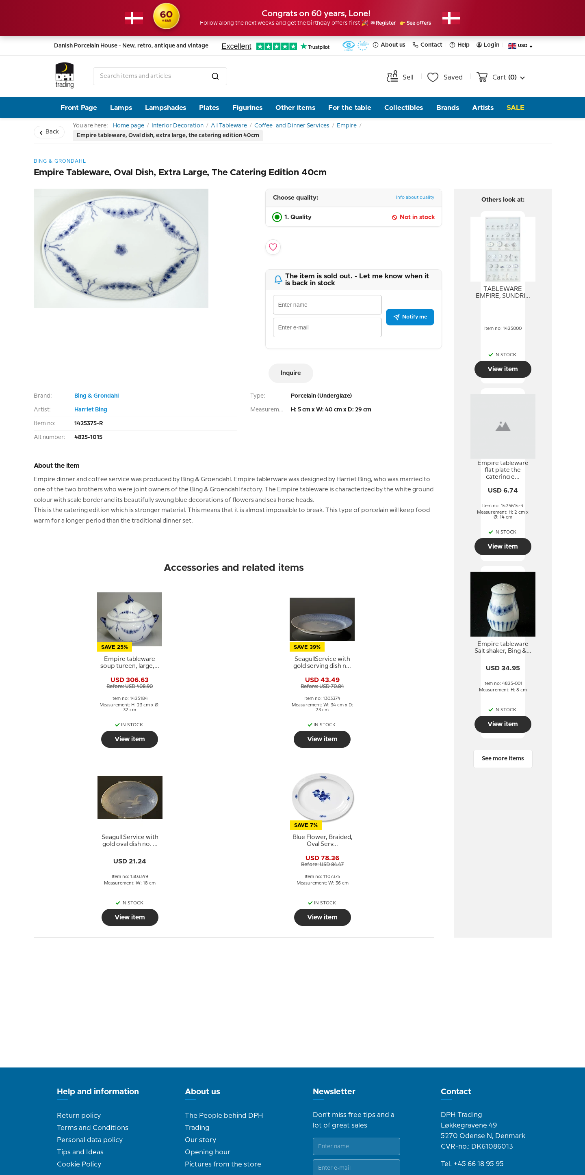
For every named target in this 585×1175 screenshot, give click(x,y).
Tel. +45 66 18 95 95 (472, 1050)
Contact (427, 45)
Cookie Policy (79, 1050)
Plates (209, 107)
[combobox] (160, 76)
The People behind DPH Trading (224, 1008)
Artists (483, 107)
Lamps (121, 107)
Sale (515, 107)
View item (82, 750)
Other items (295, 107)
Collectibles (403, 107)
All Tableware (249, 128)
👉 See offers (425, 23)
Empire (383, 128)
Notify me (410, 321)
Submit (380, 1074)
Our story (200, 1026)
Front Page (79, 107)
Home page (132, 128)
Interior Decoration (190, 128)
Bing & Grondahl (96, 400)
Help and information (98, 978)
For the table (349, 107)
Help (459, 45)
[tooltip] (82, 674)
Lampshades (165, 107)
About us (389, 45)
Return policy (79, 1002)
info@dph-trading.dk (475, 1067)
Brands (447, 107)
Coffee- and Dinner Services (320, 128)
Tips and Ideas (80, 1038)
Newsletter (334, 978)
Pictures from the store (223, 1050)
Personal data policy (90, 1026)
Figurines (247, 107)
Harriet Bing (90, 414)
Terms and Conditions (92, 1014)
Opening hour (207, 1038)
